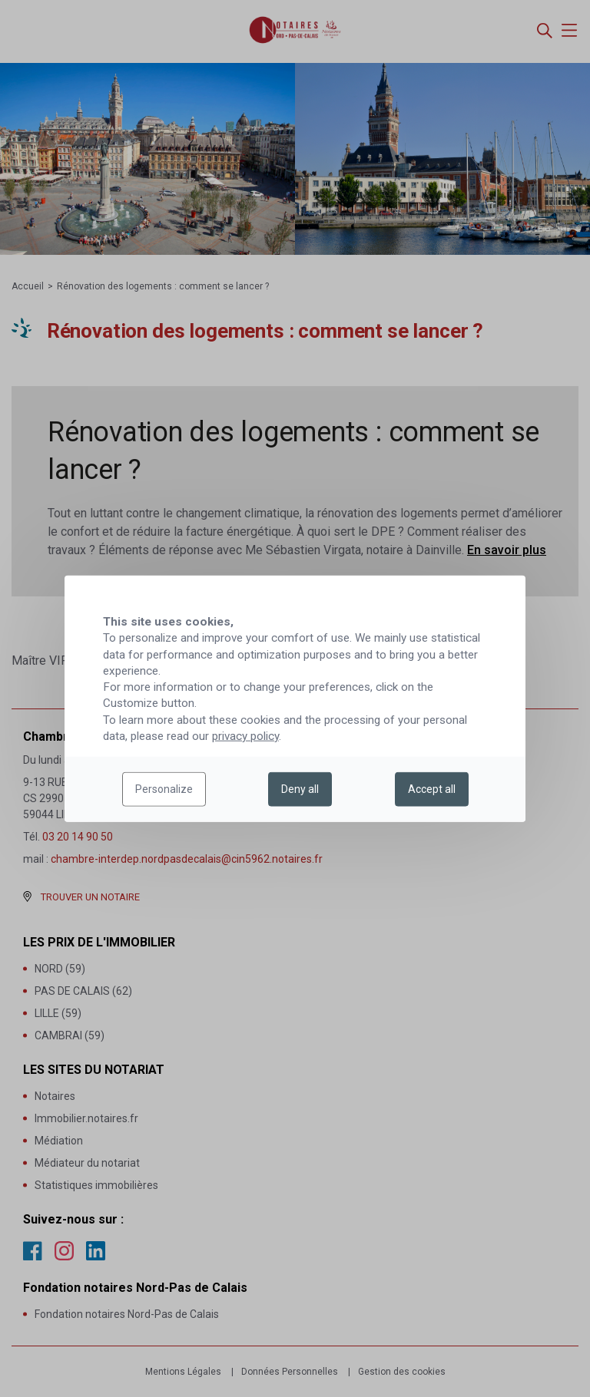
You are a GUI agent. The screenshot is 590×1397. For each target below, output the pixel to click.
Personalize (164, 789)
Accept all (432, 789)
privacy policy (245, 736)
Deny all (300, 789)
